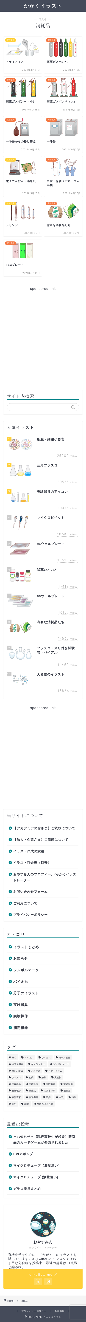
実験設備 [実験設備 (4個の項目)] (68, 1084)
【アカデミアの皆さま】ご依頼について (44, 828)
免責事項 (60, 1311)
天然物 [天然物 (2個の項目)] (57, 1077)
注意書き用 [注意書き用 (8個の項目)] (49, 1090)
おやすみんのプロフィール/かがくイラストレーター (44, 877)
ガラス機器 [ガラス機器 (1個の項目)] (17, 1064)
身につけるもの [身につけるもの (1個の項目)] (45, 1104)
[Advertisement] (43, 338)
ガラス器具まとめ (27, 1189)
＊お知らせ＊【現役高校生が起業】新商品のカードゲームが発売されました (44, 1139)
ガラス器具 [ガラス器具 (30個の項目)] (64, 1057)
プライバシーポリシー (30, 914)
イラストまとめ (26, 947)
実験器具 (20, 1005)
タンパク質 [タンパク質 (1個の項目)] (17, 1071)
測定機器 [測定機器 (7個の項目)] (33, 1097)
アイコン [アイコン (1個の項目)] (28, 1057)
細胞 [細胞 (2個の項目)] (14, 1104)
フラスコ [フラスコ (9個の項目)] (16, 1077)
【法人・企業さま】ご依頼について (40, 839)
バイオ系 (20, 982)
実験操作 (20, 1016)
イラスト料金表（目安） (32, 862)
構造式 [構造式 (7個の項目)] (32, 1090)
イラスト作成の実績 (28, 851)
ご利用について (25, 903)
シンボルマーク (26, 970)
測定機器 (20, 1028)
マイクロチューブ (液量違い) (35, 1177)
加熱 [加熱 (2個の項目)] (44, 1077)
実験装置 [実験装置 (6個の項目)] (50, 1084)
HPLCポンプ (23, 1154)
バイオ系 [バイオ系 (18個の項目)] (35, 1071)
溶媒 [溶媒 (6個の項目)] (48, 1097)
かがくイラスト (43, 6)
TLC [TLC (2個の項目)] (14, 1057)
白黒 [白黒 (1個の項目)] (61, 1097)
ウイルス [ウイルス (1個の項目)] (46, 1057)
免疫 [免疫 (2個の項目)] (31, 1077)
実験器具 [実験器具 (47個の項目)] (16, 1084)
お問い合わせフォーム (30, 891)
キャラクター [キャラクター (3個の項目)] (38, 1064)
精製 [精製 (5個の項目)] (74, 1097)
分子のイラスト (26, 993)
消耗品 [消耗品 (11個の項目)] (67, 1090)
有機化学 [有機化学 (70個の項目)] (16, 1090)
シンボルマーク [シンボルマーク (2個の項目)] (61, 1064)
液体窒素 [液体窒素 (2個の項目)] (16, 1097)
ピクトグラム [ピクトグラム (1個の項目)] (55, 1071)
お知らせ (20, 958)
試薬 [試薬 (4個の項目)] (26, 1104)
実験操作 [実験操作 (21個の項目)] (33, 1084)
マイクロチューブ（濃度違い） (37, 1165)
